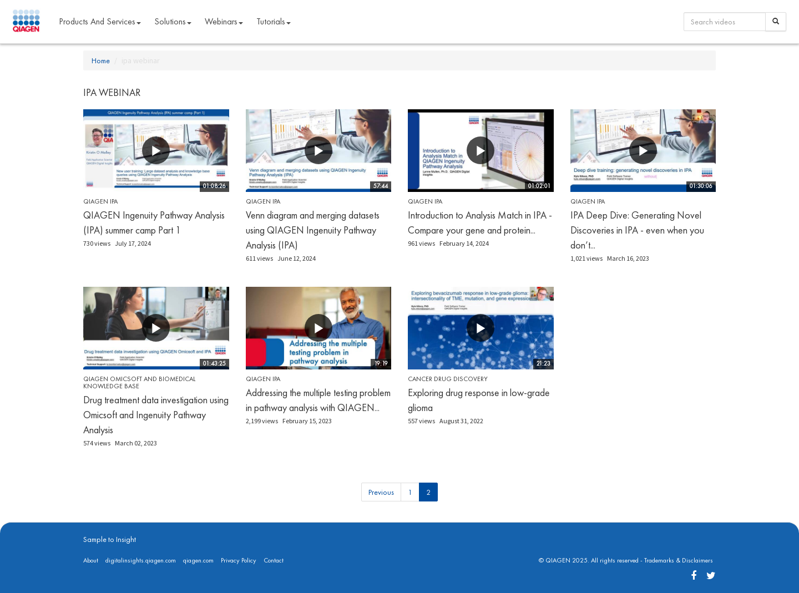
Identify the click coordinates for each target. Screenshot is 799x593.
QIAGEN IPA (100, 201)
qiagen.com (198, 560)
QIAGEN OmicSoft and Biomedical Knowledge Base (139, 382)
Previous (381, 492)
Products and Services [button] (100, 21)
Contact (274, 560)
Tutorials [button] (273, 21)
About (90, 560)
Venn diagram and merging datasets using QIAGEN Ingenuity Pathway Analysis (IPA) (313, 230)
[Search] (775, 21)
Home (101, 60)
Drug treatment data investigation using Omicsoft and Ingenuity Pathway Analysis (156, 414)
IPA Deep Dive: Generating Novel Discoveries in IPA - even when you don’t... (637, 230)
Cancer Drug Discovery (448, 378)
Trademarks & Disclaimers (678, 560)
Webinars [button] (224, 21)
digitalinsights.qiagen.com (140, 560)
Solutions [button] (172, 21)
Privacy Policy (238, 560)
